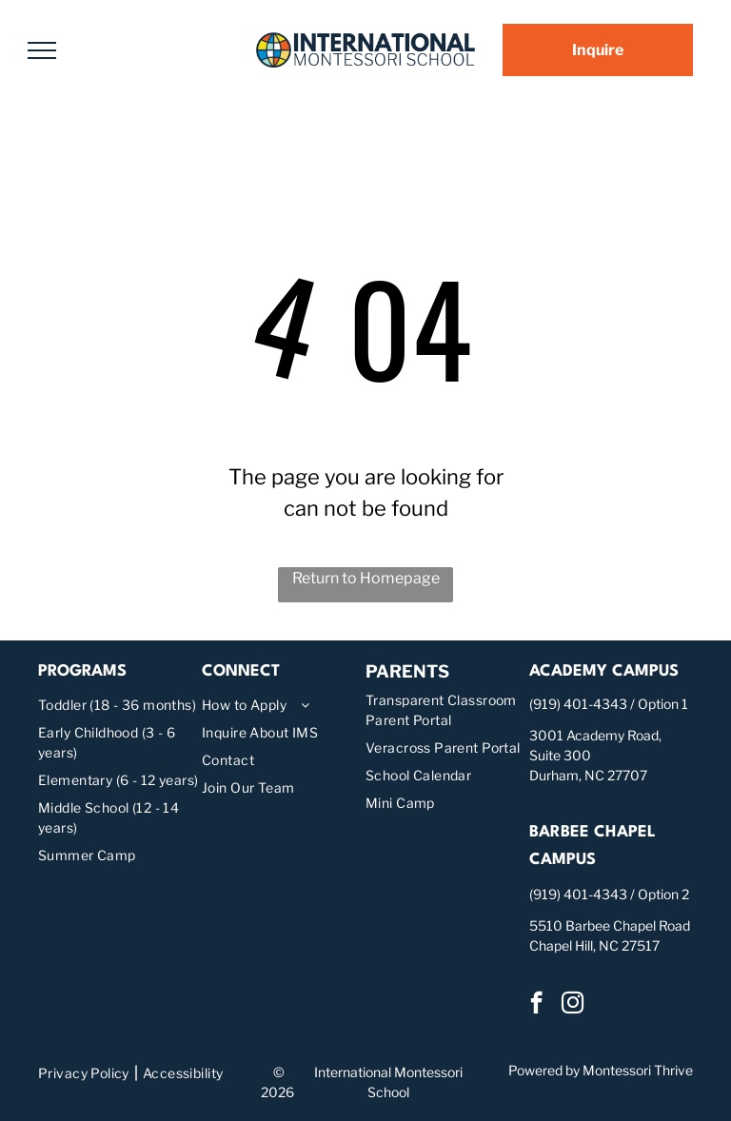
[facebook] (536, 1005)
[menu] (42, 50)
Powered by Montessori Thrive (600, 1070)
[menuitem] (120, 704)
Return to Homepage (366, 578)
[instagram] (572, 1005)
